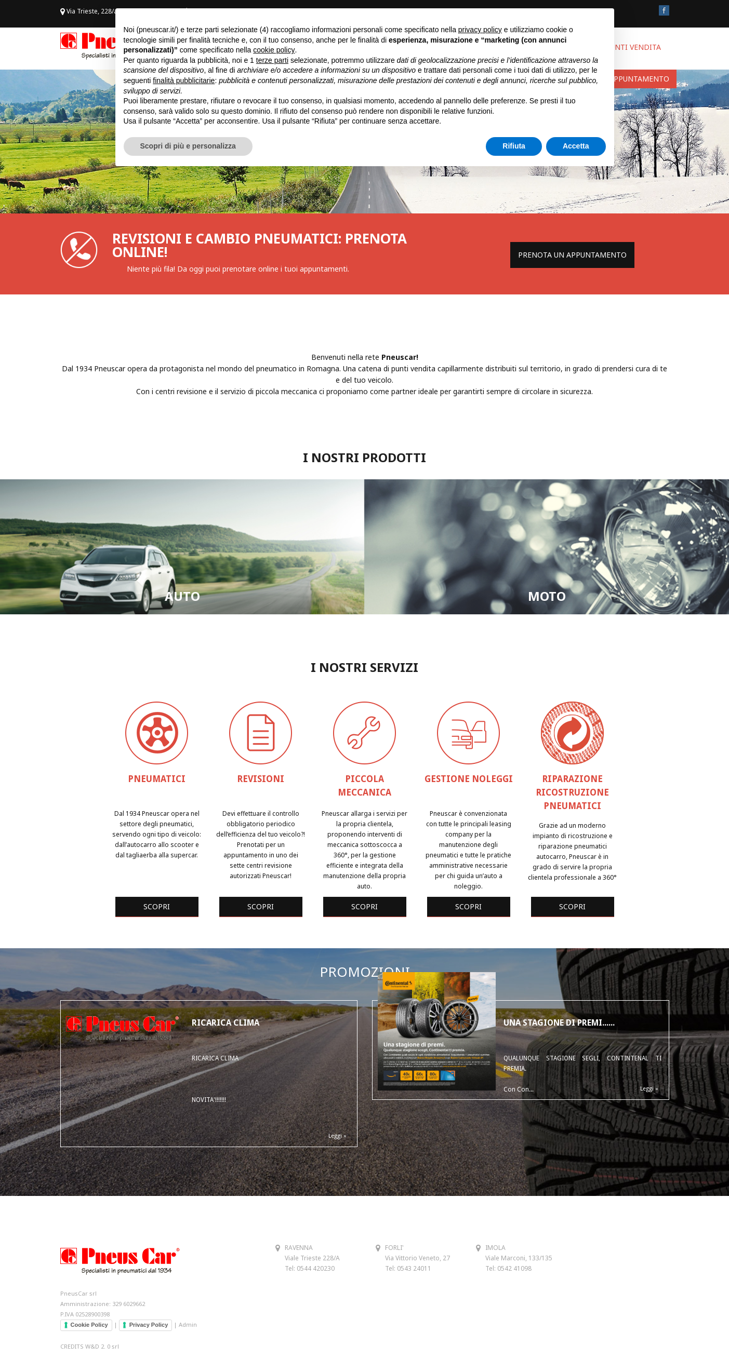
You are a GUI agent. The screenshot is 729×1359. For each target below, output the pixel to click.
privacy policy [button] (480, 29)
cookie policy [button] (274, 50)
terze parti (272, 60)
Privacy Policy (148, 1325)
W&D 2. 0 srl (102, 1346)
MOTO (547, 595)
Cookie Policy (89, 1325)
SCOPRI (156, 906)
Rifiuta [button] (513, 146)
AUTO (182, 595)
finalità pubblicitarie (184, 80)
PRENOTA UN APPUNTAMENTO (572, 255)
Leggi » (337, 1136)
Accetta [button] (576, 146)
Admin (188, 1324)
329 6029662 (128, 1304)
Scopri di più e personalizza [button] (188, 146)
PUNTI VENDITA (633, 47)
